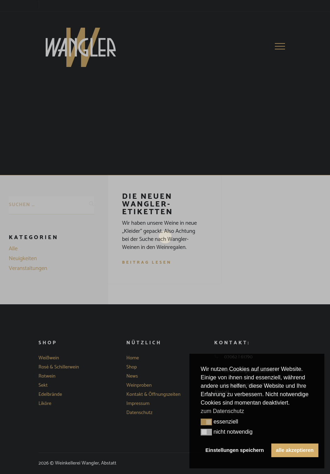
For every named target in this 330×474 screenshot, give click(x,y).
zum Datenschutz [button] (222, 411)
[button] (206, 422)
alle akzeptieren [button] (294, 450)
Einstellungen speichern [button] (235, 450)
